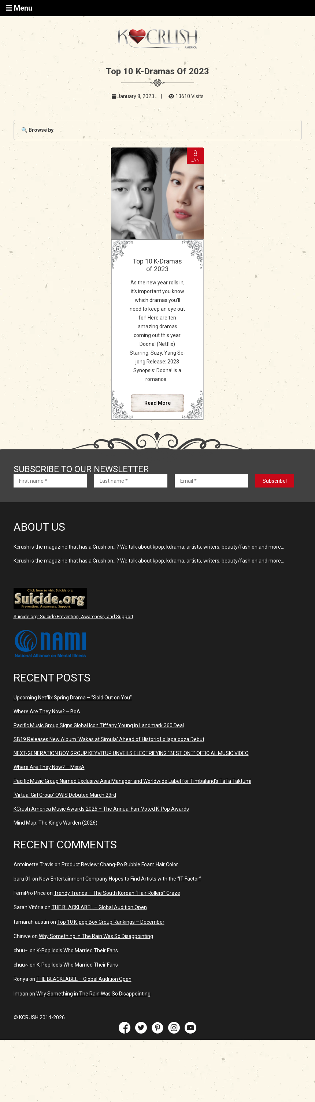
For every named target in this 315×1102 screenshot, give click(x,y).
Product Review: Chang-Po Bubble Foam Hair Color (120, 864)
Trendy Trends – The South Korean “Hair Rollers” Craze (117, 893)
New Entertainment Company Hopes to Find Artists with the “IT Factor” (120, 879)
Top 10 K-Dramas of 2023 (157, 265)
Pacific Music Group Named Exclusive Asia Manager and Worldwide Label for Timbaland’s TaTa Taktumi (132, 781)
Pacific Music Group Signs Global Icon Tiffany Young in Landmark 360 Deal (99, 725)
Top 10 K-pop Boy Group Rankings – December (110, 922)
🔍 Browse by (37, 130)
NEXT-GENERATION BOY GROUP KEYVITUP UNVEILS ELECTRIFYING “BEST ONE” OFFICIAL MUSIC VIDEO (131, 753)
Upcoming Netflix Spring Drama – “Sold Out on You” (73, 698)
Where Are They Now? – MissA (49, 767)
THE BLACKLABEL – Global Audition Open (99, 907)
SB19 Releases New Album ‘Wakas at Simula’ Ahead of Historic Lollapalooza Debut (109, 739)
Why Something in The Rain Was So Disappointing (96, 936)
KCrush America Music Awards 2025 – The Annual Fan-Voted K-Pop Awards (101, 809)
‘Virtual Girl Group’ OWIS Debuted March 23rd (65, 795)
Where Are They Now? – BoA (47, 711)
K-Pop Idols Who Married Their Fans (77, 950)
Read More (157, 403)
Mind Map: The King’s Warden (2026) (55, 823)
